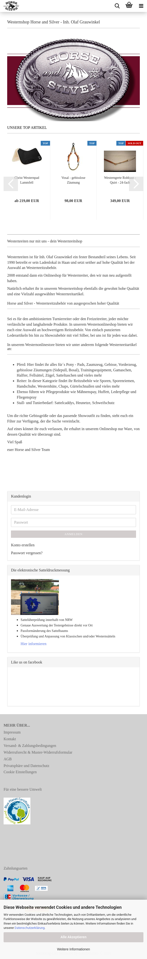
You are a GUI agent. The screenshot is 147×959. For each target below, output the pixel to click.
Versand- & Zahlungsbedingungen (30, 746)
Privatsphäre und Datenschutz (26, 766)
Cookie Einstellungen (20, 772)
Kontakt (10, 739)
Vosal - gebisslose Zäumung (73, 180)
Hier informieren (33, 644)
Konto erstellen (22, 545)
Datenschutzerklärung (30, 928)
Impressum (12, 732)
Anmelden (73, 534)
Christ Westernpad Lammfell (26, 180)
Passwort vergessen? (27, 553)
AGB (8, 759)
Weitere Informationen (73, 949)
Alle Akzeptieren (73, 937)
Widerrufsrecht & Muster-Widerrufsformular (38, 752)
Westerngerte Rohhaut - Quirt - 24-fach (120, 180)
